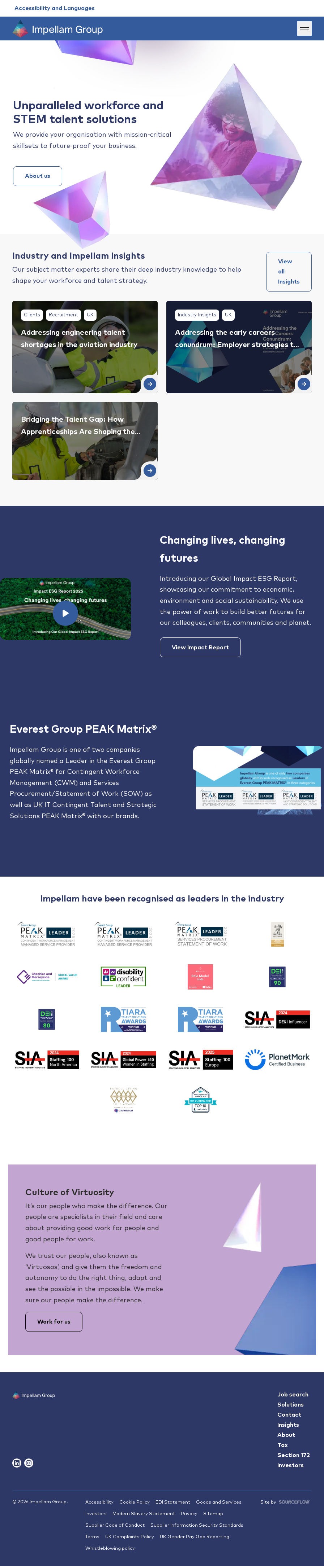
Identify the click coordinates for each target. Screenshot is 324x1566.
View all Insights (289, 272)
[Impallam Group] (33, 1409)
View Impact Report (200, 647)
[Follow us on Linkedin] (16, 1463)
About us (37, 176)
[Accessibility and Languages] (54, 8)
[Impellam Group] (57, 28)
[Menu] (304, 28)
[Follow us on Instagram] (28, 1463)
